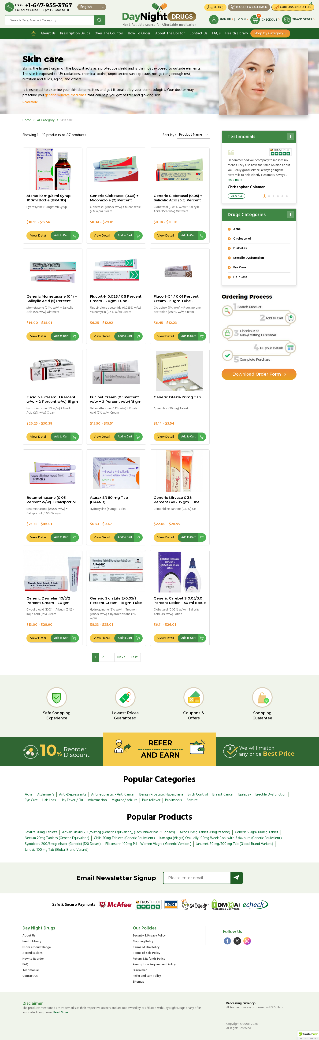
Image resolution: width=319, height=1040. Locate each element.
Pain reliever (151, 800)
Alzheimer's (45, 794)
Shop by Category (268, 33)
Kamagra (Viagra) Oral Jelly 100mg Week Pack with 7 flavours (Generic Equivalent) (221, 838)
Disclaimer (140, 970)
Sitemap (138, 982)
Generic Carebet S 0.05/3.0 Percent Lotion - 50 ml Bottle (180, 600)
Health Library (236, 33)
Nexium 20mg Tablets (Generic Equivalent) (57, 838)
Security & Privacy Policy (149, 936)
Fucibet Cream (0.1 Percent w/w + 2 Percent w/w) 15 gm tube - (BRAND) (115, 401)
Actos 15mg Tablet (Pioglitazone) (205, 832)
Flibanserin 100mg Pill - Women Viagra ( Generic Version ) (148, 844)
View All (236, 196)
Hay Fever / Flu (72, 800)
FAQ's (216, 33)
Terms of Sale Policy (146, 953)
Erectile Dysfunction (271, 794)
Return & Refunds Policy (149, 959)
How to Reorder (33, 959)
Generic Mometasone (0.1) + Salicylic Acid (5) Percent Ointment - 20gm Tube (51, 300)
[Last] (134, 657)
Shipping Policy (143, 942)
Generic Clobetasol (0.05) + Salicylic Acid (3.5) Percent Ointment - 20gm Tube (178, 200)
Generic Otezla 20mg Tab (177, 397)
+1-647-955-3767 (48, 5)
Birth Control (198, 794)
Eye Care (31, 800)
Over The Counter (109, 33)
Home (26, 120)
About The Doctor (170, 33)
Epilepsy (244, 794)
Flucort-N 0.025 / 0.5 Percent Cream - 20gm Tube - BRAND (115, 300)
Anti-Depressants (72, 794)
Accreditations (32, 953)
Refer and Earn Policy (147, 976)
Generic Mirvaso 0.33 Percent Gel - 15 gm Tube (177, 499)
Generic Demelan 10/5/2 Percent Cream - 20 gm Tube (48, 602)
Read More (60, 1012)
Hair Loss (49, 800)
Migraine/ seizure (124, 800)
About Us (48, 33)
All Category (46, 120)
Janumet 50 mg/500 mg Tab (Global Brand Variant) (234, 844)
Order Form (257, 374)
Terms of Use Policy (146, 947)
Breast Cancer (223, 794)
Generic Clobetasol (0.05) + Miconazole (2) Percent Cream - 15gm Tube (114, 200)
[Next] (121, 657)
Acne (29, 794)
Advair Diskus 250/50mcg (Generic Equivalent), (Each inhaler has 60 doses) (118, 832)
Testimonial (30, 970)
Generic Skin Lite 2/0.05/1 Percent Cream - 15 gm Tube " (116, 602)
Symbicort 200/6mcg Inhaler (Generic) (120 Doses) (63, 844)
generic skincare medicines (65, 95)
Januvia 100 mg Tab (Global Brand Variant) (57, 850)
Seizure (192, 800)
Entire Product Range (36, 947)
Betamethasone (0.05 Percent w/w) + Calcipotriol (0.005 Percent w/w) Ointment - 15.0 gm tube (51, 504)
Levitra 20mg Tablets (41, 832)
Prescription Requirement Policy (154, 964)
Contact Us (198, 33)
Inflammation (97, 800)
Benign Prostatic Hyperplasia (161, 794)
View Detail (38, 235)
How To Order (139, 33)
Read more (30, 102)
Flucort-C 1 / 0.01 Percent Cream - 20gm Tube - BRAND (176, 300)
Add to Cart (61, 235)
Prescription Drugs (75, 33)
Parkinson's (173, 800)
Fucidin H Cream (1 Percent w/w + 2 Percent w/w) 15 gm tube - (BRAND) (52, 401)
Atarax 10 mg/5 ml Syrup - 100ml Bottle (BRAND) (49, 197)
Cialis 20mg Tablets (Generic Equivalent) (124, 838)
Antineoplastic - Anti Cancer (113, 794)
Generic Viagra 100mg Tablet (256, 832)
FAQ (25, 964)
